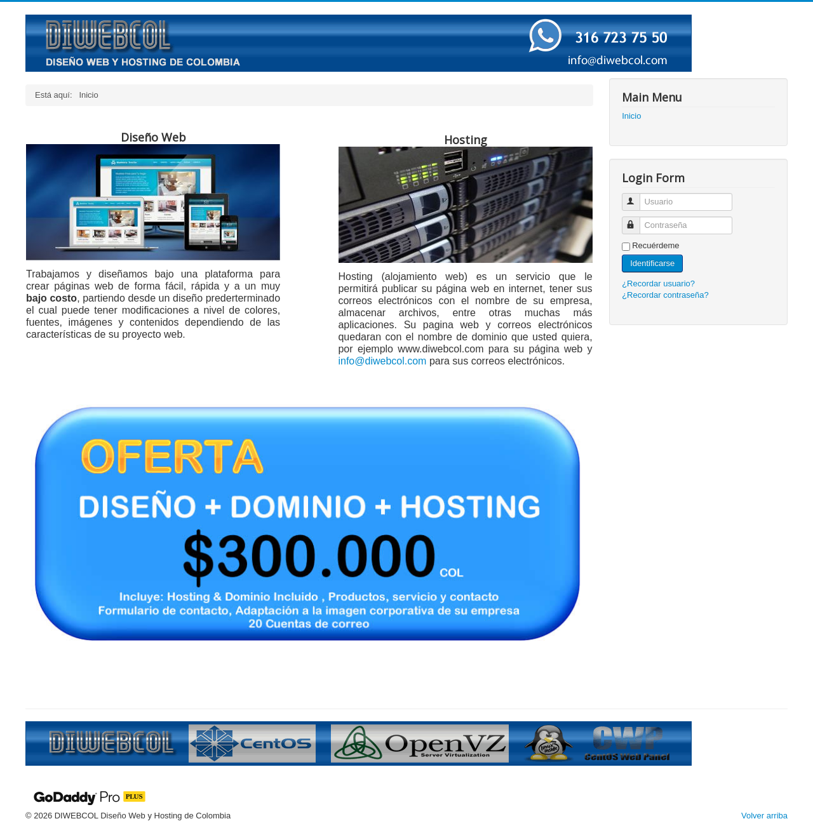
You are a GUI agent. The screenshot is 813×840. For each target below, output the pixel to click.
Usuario (636, 196)
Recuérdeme (655, 245)
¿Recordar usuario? (658, 283)
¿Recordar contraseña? (665, 295)
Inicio (631, 116)
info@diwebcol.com (382, 361)
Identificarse (652, 263)
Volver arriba (764, 815)
